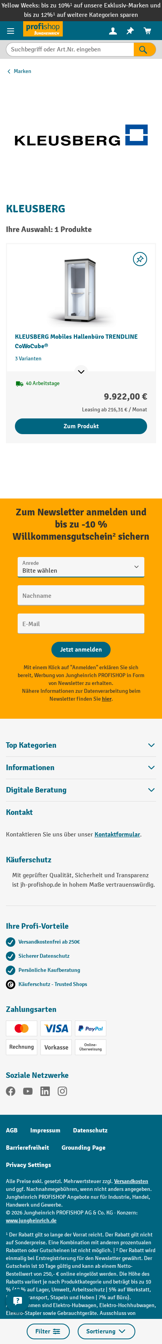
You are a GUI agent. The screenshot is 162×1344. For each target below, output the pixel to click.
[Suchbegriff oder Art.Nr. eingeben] (70, 49)
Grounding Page (84, 1148)
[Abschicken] (81, 649)
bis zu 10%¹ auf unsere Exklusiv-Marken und (100, 5)
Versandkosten (131, 1181)
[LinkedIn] (45, 1093)
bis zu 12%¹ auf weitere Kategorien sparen (81, 15)
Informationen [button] (81, 767)
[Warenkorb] (147, 30)
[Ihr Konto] (113, 30)
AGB (12, 1130)
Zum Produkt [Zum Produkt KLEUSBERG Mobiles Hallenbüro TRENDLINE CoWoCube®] (81, 426)
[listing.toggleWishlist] (140, 259)
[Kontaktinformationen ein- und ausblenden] (17, 1301)
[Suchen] (145, 49)
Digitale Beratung (36, 790)
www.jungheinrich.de (31, 1220)
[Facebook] (10, 1093)
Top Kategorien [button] (81, 745)
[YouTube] (28, 1093)
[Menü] (11, 30)
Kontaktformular (117, 834)
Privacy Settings (28, 1165)
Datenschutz (90, 1130)
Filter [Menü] (48, 1331)
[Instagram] (62, 1093)
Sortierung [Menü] (106, 1331)
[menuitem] (113, 30)
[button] (81, 790)
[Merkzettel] (130, 30)
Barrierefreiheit (27, 1148)
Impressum (45, 1130)
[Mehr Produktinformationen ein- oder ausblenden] (81, 372)
